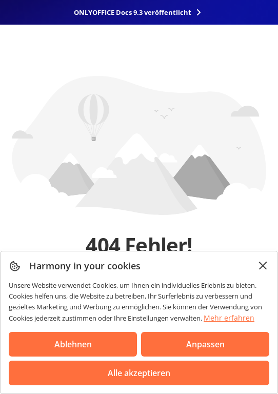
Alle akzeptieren (139, 373)
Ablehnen (73, 344)
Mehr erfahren (229, 318)
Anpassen (205, 344)
